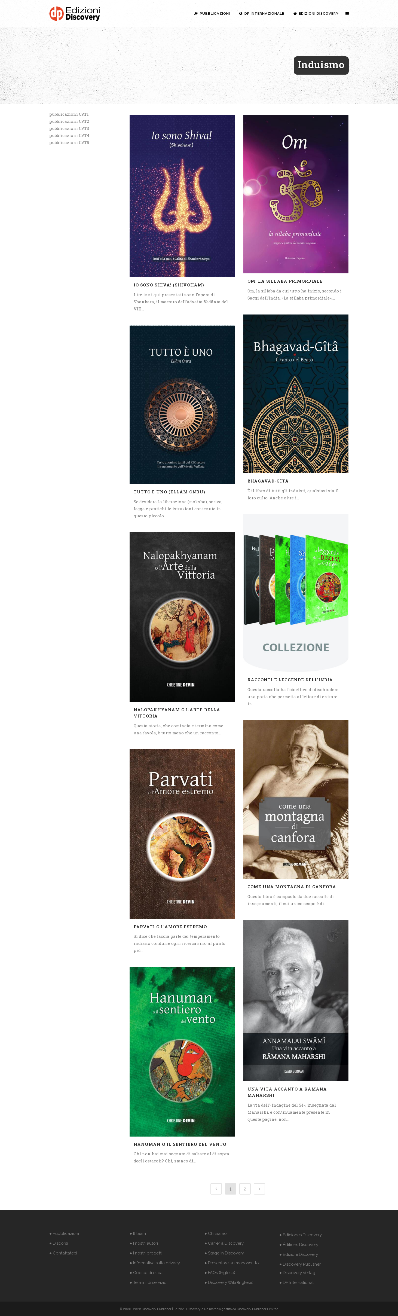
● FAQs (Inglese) (219, 1272)
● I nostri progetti (146, 1253)
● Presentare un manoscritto (231, 1262)
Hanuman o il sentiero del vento (180, 1144)
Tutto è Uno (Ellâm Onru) (169, 491)
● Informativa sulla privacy (155, 1262)
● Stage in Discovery (224, 1253)
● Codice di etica (146, 1272)
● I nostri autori (144, 1243)
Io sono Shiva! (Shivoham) (169, 285)
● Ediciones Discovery (300, 1234)
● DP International (296, 1282)
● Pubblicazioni (64, 1233)
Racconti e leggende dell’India (290, 679)
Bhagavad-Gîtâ (268, 481)
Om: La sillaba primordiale (285, 281)
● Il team (138, 1233)
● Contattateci (63, 1253)
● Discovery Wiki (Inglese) (228, 1282)
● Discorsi (58, 1243)
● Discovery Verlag (297, 1272)
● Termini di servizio (148, 1282)
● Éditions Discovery (298, 1244)
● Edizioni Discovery (298, 1254)
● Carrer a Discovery (224, 1243)
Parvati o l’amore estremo (170, 926)
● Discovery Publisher (300, 1264)
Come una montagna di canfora (291, 886)
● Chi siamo (215, 1233)
